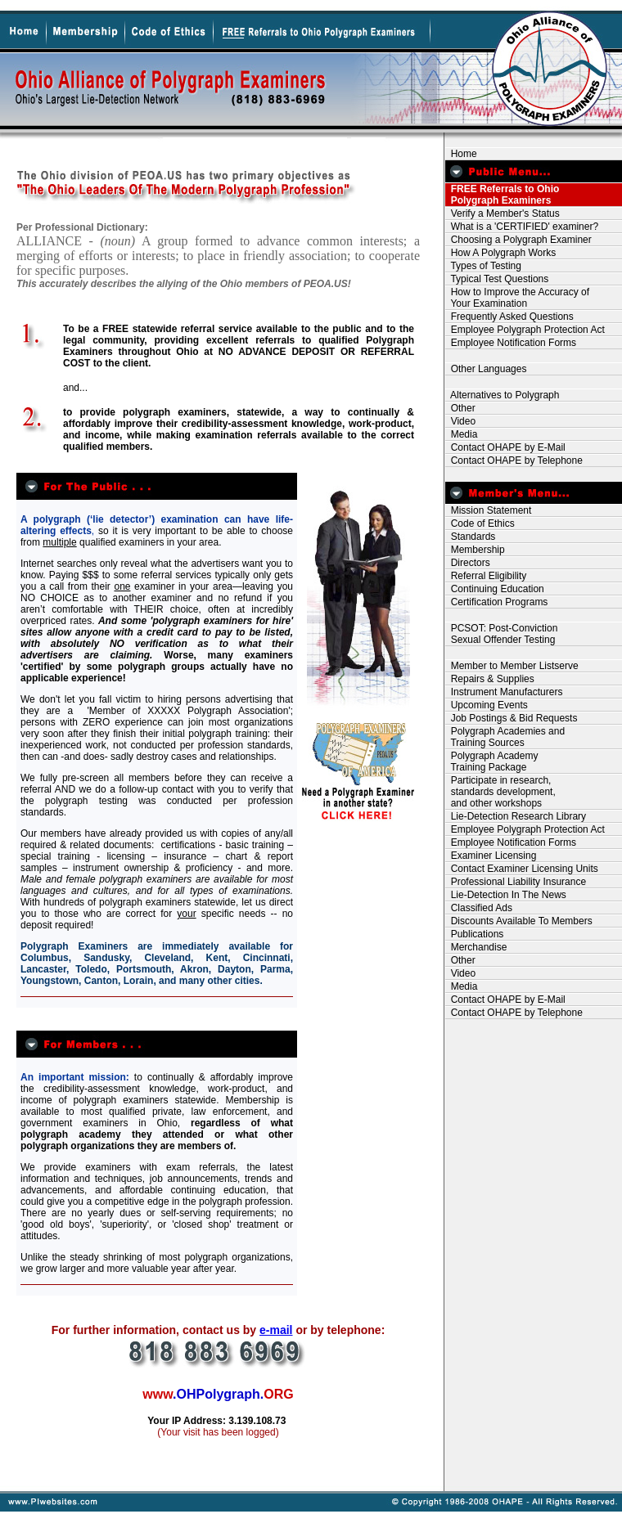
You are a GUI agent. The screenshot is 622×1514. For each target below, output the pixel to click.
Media (461, 434)
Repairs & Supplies (489, 679)
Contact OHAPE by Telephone (514, 460)
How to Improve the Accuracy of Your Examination (517, 297)
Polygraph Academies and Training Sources (505, 737)
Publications (474, 934)
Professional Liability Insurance (515, 881)
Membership (475, 549)
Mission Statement (488, 510)
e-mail (275, 1330)
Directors (467, 562)
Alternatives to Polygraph (502, 395)
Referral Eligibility (485, 576)
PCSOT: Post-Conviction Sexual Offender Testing (501, 633)
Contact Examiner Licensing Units (521, 868)
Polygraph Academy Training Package (491, 761)
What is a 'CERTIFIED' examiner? (521, 226)
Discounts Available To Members (519, 921)
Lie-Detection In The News (505, 895)
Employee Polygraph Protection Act (525, 329)
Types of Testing (483, 266)
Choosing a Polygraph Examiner (518, 239)
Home (461, 153)
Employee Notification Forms (510, 342)
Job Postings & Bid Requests (511, 718)
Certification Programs (496, 602)
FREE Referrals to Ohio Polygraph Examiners (502, 194)
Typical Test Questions (496, 279)
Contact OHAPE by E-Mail (505, 447)
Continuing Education (494, 589)
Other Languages (485, 369)
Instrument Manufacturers (503, 692)
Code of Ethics (480, 523)
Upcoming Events (486, 705)
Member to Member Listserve (512, 666)
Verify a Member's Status (502, 213)
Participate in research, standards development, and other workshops (500, 792)
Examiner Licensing (490, 855)
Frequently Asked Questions (509, 316)
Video (460, 421)
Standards (470, 536)
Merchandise (476, 947)
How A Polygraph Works (500, 252)
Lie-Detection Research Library (515, 816)
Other (460, 408)
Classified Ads (478, 908)
